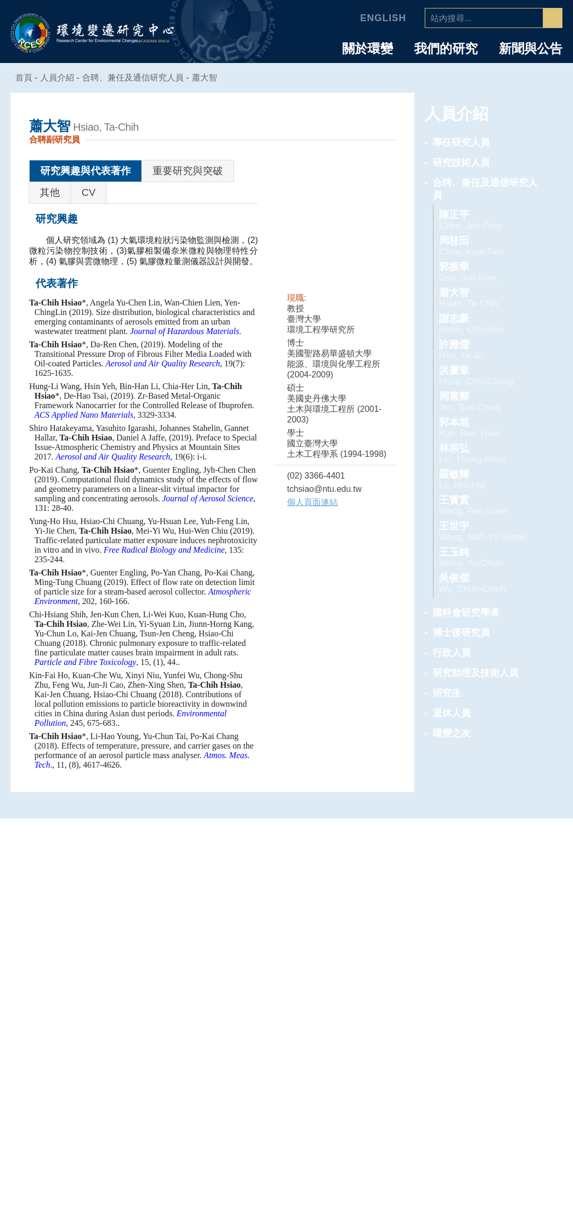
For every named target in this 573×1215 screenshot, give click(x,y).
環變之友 (452, 733)
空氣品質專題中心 (286, 1028)
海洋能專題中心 (286, 1043)
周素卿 (487, 401)
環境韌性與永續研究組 (286, 1057)
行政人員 (452, 653)
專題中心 (286, 995)
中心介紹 (97, 995)
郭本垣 (487, 427)
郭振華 (487, 272)
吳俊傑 (487, 583)
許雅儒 (487, 349)
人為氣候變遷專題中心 (286, 1014)
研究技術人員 (461, 162)
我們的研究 (446, 48)
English (384, 18)
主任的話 (97, 1028)
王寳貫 (487, 505)
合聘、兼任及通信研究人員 (139, 78)
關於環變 (367, 48)
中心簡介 (97, 1014)
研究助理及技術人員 (475, 673)
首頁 (25, 78)
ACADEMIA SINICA (155, 41)
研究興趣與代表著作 (85, 171)
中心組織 (97, 1043)
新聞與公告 (530, 48)
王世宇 (487, 531)
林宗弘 (487, 453)
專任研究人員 (461, 142)
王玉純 (487, 557)
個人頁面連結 (312, 502)
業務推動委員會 (97, 1071)
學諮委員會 (97, 1057)
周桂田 (487, 246)
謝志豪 (487, 323)
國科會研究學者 (466, 612)
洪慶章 (487, 375)
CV (88, 192)
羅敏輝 (487, 479)
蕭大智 (210, 78)
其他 (50, 192)
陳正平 (487, 220)
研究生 (447, 693)
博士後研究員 (461, 632)
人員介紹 (475, 995)
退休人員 (452, 713)
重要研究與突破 (188, 171)
